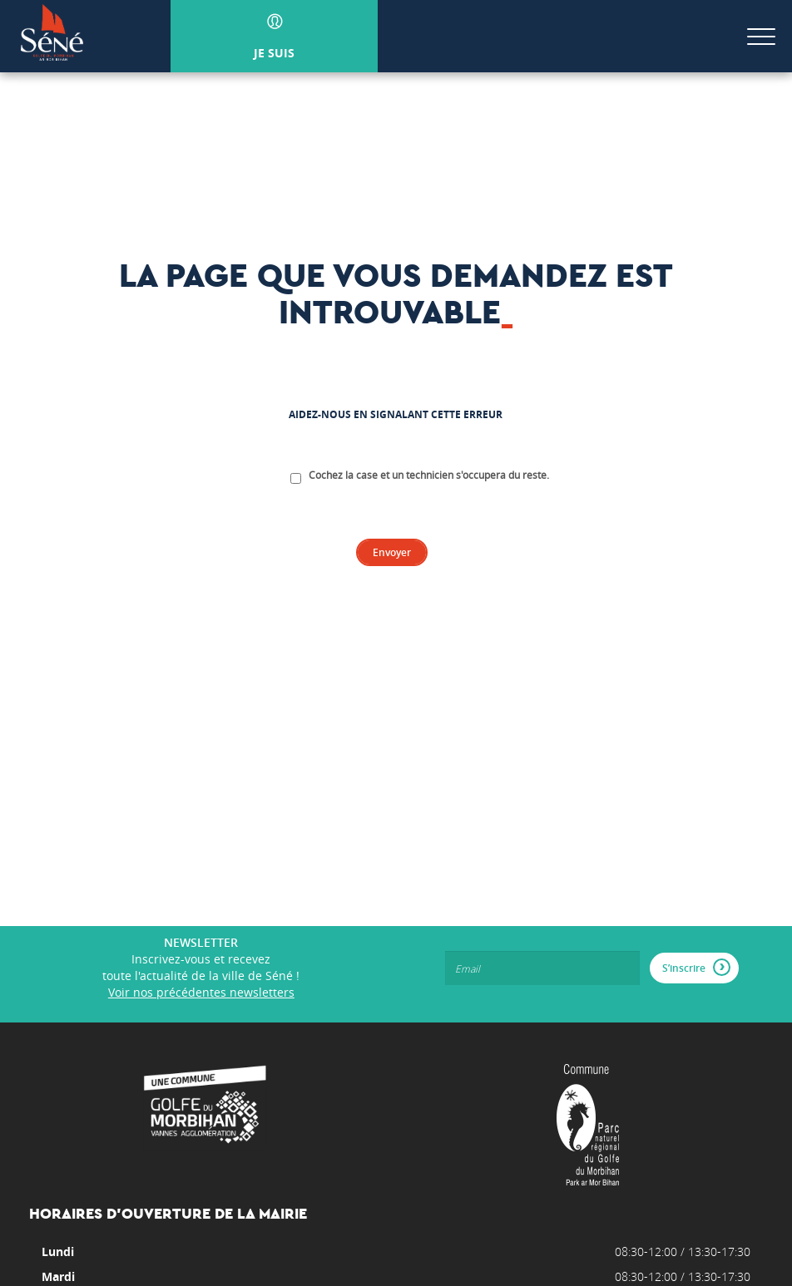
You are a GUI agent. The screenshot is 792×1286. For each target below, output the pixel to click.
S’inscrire (696, 967)
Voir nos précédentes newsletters (201, 992)
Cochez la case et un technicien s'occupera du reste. (429, 475)
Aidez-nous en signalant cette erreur (395, 414)
